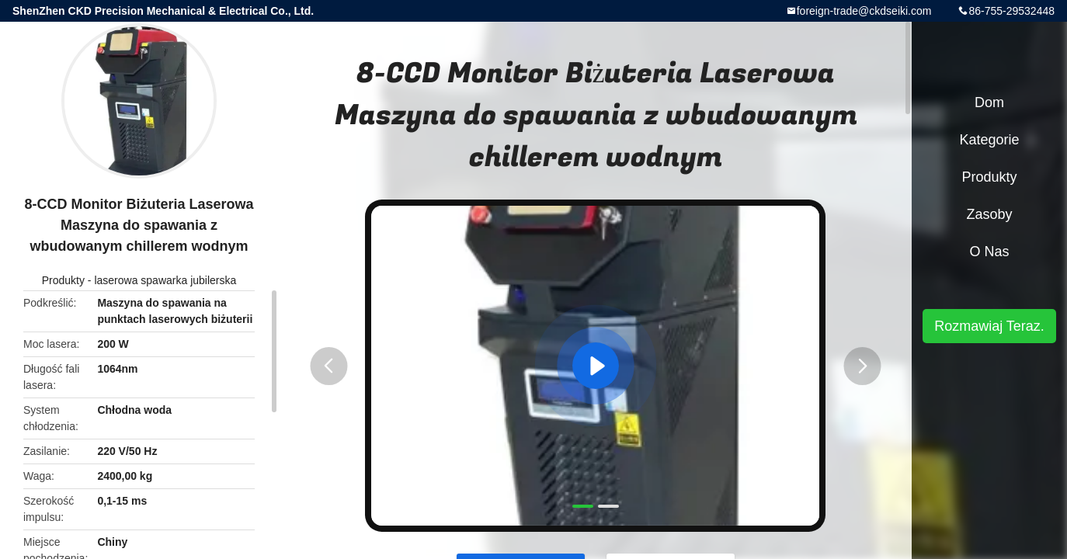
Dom (989, 102)
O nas (989, 251)
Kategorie (989, 140)
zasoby (989, 214)
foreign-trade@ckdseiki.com (864, 11)
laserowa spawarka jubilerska (165, 280)
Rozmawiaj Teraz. (989, 326)
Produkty (63, 280)
